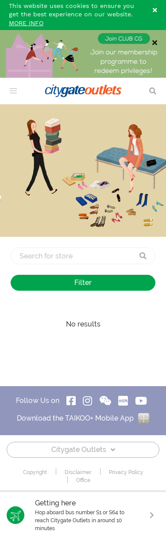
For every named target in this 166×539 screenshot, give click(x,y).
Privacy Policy (126, 472)
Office (83, 480)
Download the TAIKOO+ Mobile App (83, 418)
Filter (83, 282)
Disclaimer (78, 472)
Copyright (35, 472)
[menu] (13, 91)
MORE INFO (26, 23)
